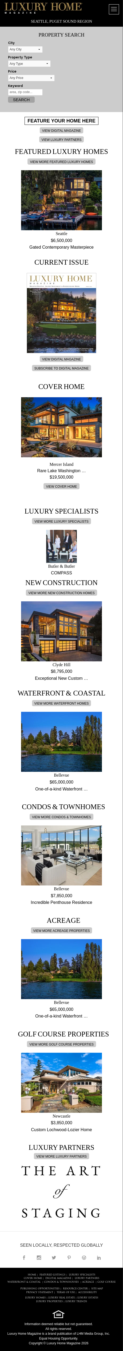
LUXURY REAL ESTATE (61, 1298)
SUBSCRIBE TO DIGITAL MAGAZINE (61, 368)
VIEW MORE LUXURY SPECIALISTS (61, 521)
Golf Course (106, 1282)
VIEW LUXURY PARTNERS (62, 140)
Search (21, 99)
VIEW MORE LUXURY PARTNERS (61, 1156)
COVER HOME (33, 1278)
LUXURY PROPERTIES (49, 1301)
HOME (32, 1275)
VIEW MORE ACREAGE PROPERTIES (61, 931)
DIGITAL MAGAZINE (58, 1278)
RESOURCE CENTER (75, 1289)
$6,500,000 (61, 240)
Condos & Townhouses (61, 1282)
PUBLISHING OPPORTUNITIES (39, 1289)
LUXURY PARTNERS (87, 1278)
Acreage (88, 1282)
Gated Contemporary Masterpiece (61, 247)
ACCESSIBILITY (87, 1292)
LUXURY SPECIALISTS (82, 1275)
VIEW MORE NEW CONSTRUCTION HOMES (61, 593)
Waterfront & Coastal (24, 1282)
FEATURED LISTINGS (52, 1275)
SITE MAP (97, 1289)
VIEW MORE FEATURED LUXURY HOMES (61, 162)
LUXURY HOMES (35, 1298)
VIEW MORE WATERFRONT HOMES (61, 703)
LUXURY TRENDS (76, 1301)
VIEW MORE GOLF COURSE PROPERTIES (61, 1044)
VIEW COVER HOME (61, 486)
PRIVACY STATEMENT (39, 1292)
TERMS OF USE (66, 1292)
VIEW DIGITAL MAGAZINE (61, 131)
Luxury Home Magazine (24, 1334)
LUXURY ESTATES (87, 1298)
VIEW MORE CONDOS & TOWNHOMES (61, 817)
